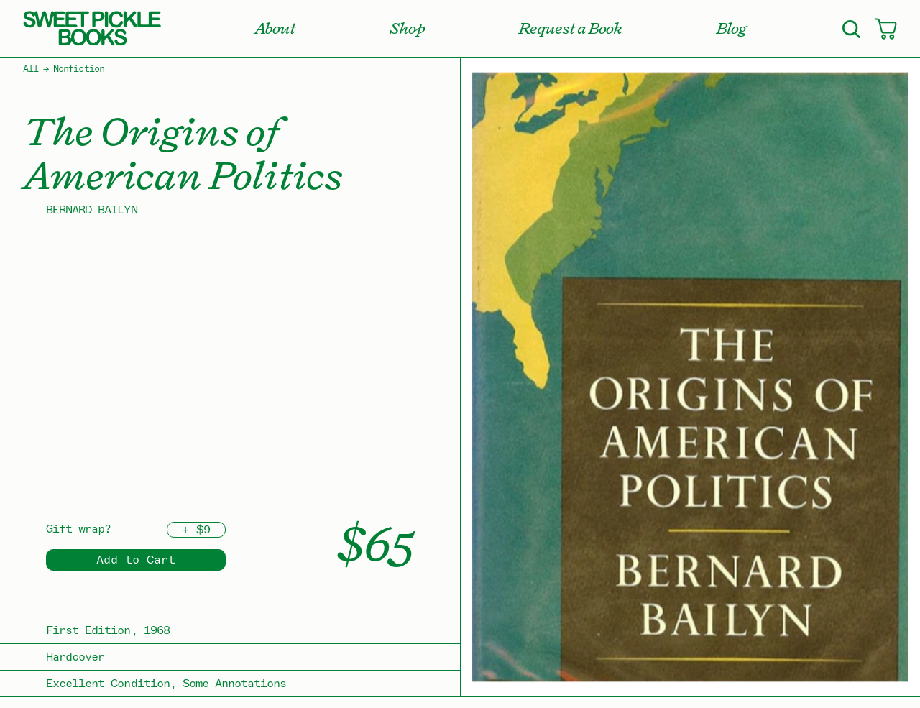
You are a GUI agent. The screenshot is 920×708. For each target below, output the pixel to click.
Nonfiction (78, 69)
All (30, 69)
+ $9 (196, 530)
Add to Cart (135, 560)
